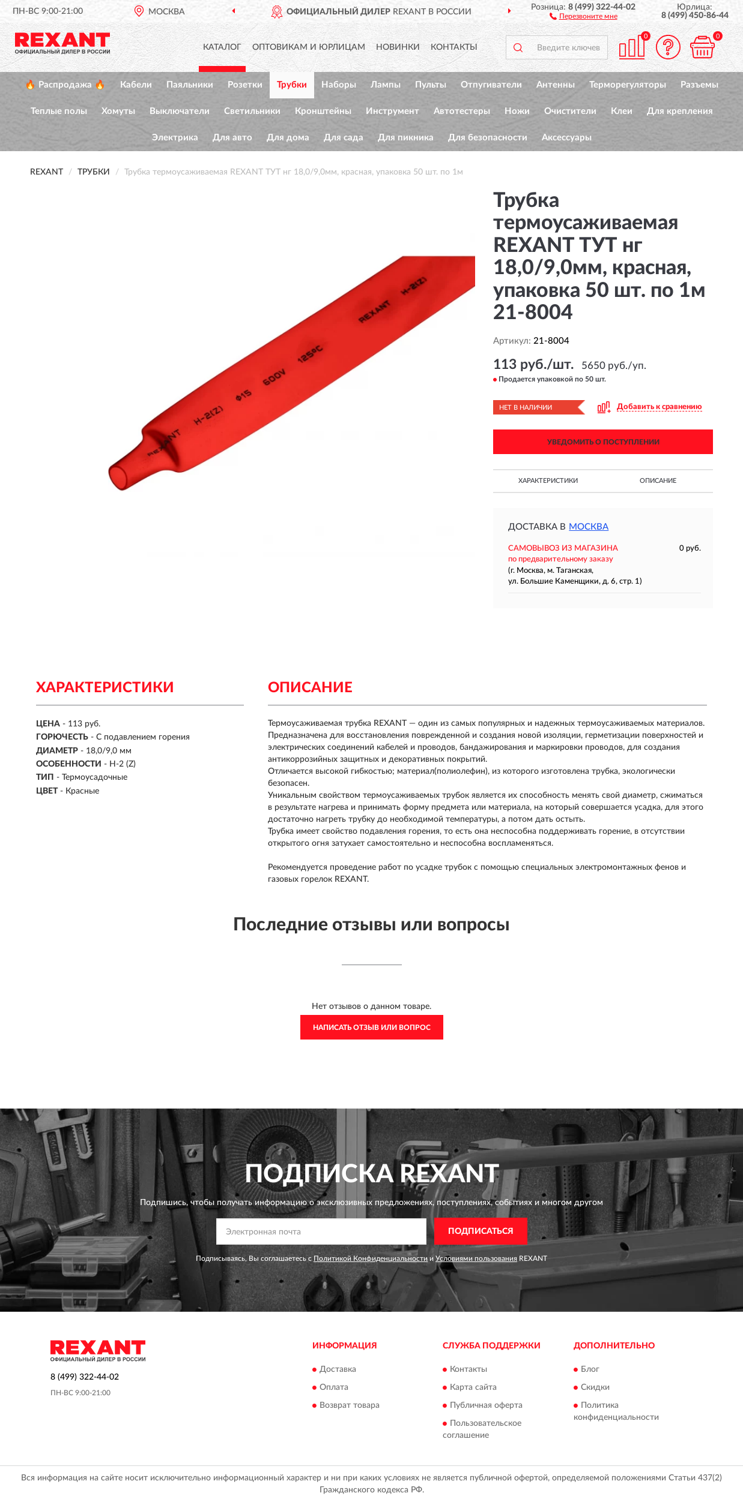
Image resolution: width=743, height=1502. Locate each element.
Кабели (136, 84)
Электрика (175, 137)
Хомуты (118, 111)
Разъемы (699, 84)
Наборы (338, 84)
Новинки (398, 47)
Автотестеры (462, 111)
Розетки (245, 84)
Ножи (517, 111)
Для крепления (680, 111)
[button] (583, 15)
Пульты (430, 84)
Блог (590, 1369)
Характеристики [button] (548, 480)
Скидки (595, 1387)
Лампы (386, 84)
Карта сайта (473, 1387)
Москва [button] (588, 526)
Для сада (343, 137)
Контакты (454, 47)
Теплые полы (59, 111)
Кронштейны (323, 111)
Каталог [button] (222, 47)
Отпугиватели (491, 84)
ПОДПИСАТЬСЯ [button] (481, 1231)
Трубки (292, 84)
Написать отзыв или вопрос (372, 1027)
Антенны (555, 84)
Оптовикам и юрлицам (308, 47)
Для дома (288, 137)
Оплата (334, 1387)
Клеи (621, 111)
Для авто (232, 137)
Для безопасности (487, 137)
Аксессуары (567, 137)
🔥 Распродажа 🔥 (65, 84)
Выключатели (180, 111)
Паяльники (189, 84)
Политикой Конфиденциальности (371, 1258)
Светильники (252, 111)
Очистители (570, 111)
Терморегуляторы (627, 84)
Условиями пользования (476, 1258)
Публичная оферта (486, 1405)
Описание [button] (658, 480)
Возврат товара (350, 1405)
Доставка (338, 1369)
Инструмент (392, 111)
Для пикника (406, 137)
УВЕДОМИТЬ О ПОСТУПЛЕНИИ (603, 442)
